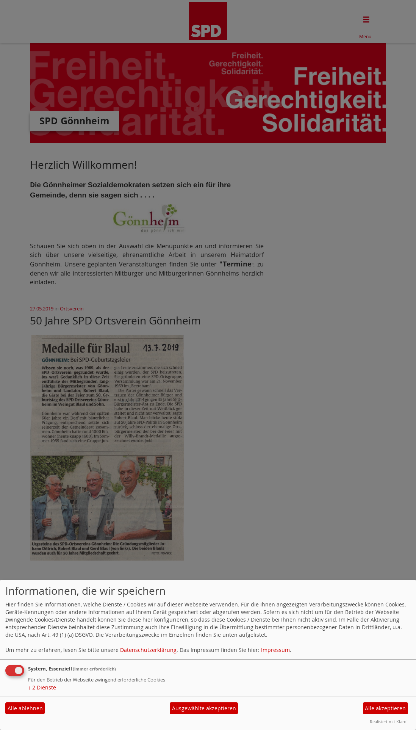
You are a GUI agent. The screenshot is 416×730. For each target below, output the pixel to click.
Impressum (275, 649)
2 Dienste (42, 687)
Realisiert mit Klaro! (389, 721)
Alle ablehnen (25, 708)
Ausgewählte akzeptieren (204, 708)
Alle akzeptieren (385, 708)
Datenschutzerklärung (148, 649)
